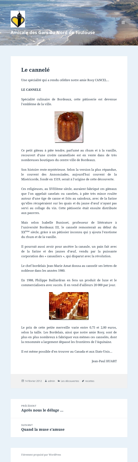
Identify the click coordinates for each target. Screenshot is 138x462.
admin (51, 381)
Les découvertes (70, 381)
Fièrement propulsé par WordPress (41, 454)
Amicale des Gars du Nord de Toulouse (53, 32)
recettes (89, 381)
